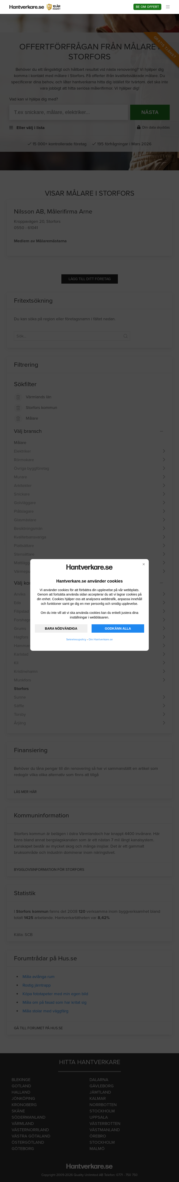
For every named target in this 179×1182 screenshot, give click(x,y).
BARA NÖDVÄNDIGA (61, 628)
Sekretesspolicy (76, 639)
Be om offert (147, 7)
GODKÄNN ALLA (118, 628)
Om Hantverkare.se (101, 639)
